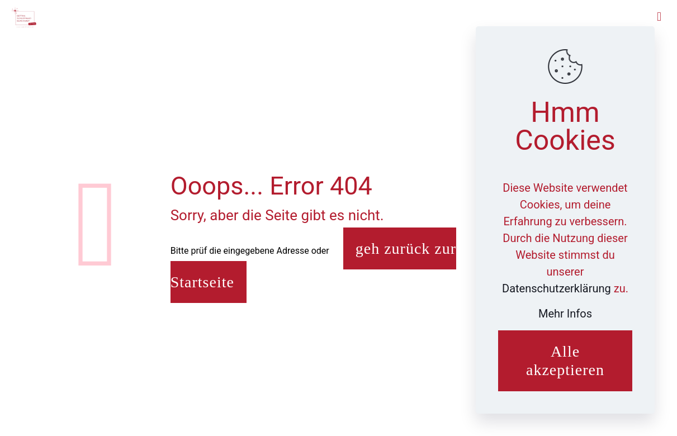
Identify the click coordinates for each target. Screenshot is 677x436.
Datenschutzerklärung (558, 288)
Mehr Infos (565, 313)
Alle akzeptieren (565, 361)
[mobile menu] (659, 16)
